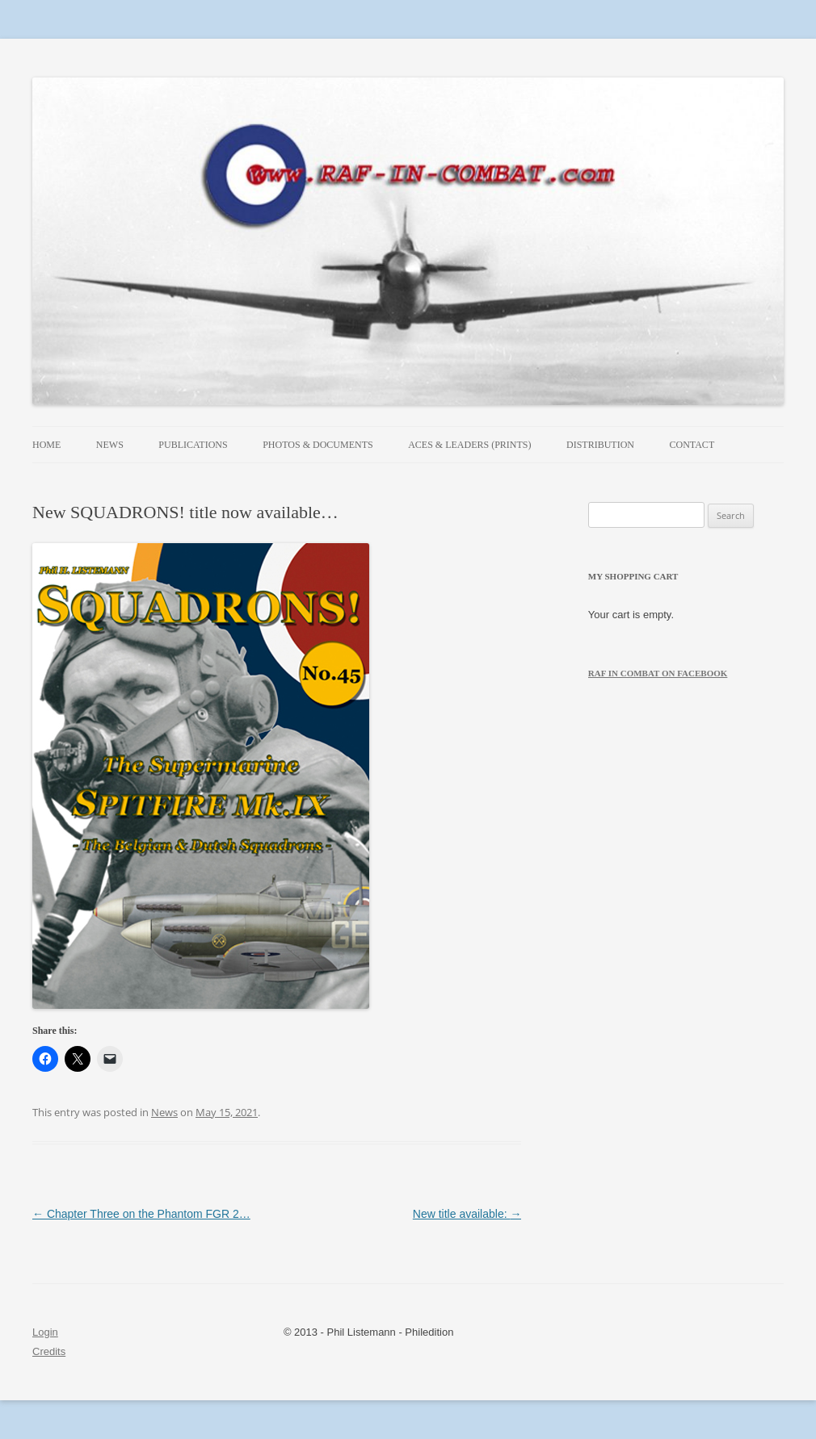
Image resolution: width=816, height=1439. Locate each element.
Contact (692, 444)
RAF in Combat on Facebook (658, 673)
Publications (192, 444)
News (110, 444)
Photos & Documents (317, 444)
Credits (48, 1351)
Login (45, 1332)
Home (46, 444)
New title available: (467, 1213)
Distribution (600, 444)
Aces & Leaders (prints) (469, 444)
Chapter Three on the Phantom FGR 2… (141, 1213)
